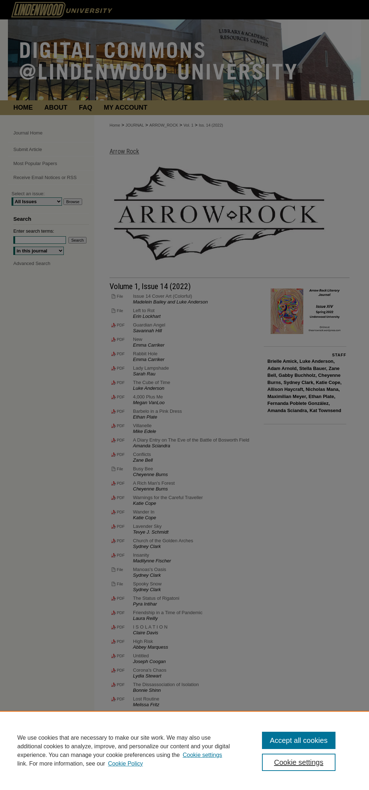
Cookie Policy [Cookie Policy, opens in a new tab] (125, 764)
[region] (184, 750)
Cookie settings (202, 755)
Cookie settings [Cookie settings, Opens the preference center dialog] (298, 762)
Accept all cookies (299, 740)
